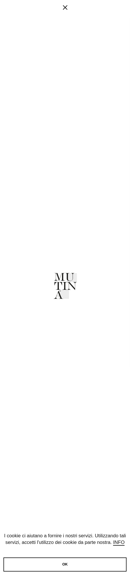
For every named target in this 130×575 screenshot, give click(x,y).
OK (65, 564)
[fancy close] (65, 26)
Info (119, 542)
